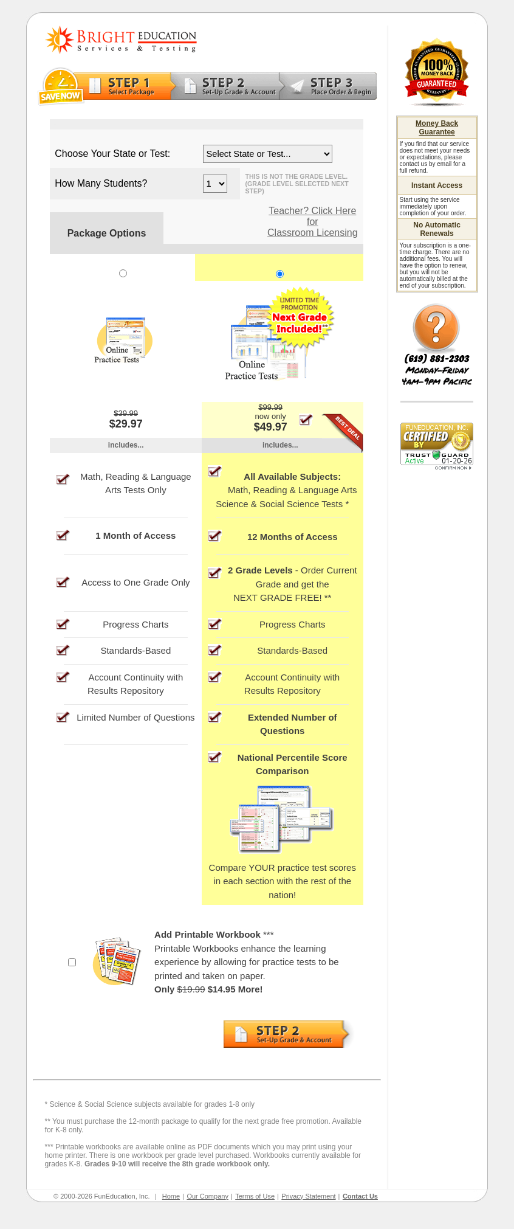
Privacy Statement (308, 1196)
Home (171, 1196)
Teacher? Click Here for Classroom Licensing (312, 222)
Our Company (207, 1196)
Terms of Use (255, 1196)
